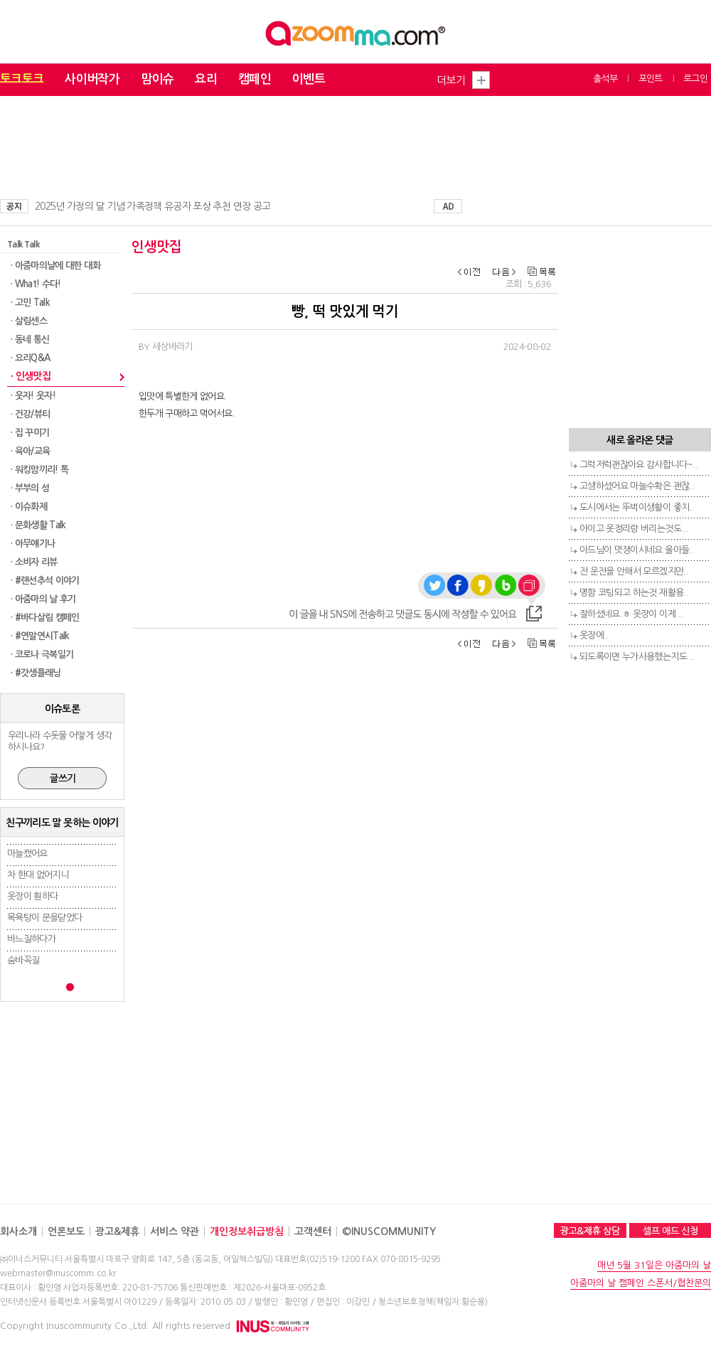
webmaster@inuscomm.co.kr (58, 1273)
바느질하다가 (31, 939)
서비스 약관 (174, 1231)
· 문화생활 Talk (38, 525)
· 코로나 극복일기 (42, 654)
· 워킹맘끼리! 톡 (40, 469)
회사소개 (18, 1231)
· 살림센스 (29, 321)
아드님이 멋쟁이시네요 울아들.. (636, 550)
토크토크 (21, 79)
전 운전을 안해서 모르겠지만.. (633, 571)
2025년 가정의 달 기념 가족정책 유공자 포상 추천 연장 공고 (152, 206)
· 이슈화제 (29, 506)
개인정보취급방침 (247, 1231)
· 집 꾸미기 (30, 432)
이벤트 (308, 79)
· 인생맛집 (30, 376)
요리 (206, 79)
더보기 (451, 80)
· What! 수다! (36, 284)
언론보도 (66, 1231)
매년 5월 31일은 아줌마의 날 (654, 1265)
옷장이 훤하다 (32, 896)
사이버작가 (92, 79)
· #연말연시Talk (40, 636)
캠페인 (254, 79)
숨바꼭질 (23, 960)
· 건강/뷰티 (30, 414)
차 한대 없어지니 (37, 875)
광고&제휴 (117, 1231)
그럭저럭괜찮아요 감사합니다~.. (638, 464)
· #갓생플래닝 (36, 673)
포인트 (650, 78)
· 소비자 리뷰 (34, 562)
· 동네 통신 (30, 339)
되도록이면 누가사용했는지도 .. (636, 656)
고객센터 (312, 1231)
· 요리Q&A (30, 358)
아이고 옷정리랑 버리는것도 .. (633, 528)
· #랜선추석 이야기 (45, 580)
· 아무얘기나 (33, 543)
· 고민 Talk (30, 302)
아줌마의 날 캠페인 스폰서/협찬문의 (640, 1283)
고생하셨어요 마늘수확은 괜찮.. (636, 486)
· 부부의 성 (30, 488)
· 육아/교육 (30, 451)
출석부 (605, 78)
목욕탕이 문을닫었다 (44, 917)
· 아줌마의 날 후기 (43, 599)
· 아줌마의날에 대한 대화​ (55, 265)
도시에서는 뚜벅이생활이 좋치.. (636, 507)
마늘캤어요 (27, 853)
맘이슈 (157, 79)
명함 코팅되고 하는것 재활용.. (633, 592)
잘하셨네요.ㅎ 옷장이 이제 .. (631, 614)
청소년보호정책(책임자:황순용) (433, 1302)
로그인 (695, 78)
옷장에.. (594, 635)
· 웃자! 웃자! (33, 395)
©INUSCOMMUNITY (389, 1231)
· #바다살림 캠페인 (45, 617)
